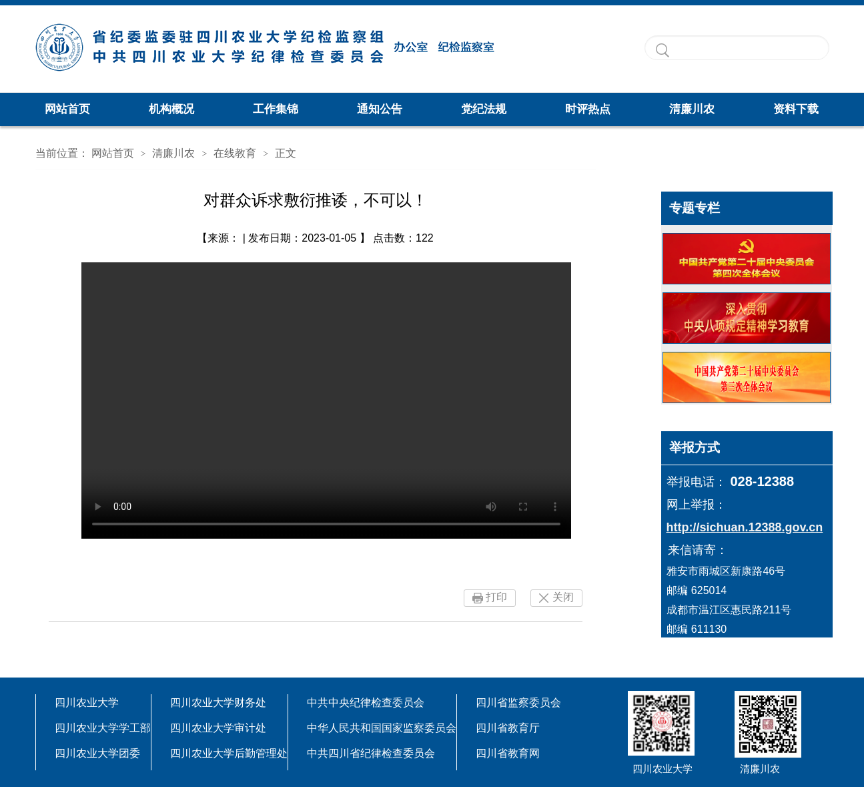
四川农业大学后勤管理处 (229, 753)
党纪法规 (483, 109)
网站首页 (67, 109)
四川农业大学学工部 (103, 728)
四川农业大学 (87, 702)
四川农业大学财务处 (218, 702)
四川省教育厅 (508, 728)
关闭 (563, 597)
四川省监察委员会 (518, 702)
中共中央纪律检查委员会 (365, 702)
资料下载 (796, 109)
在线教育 (234, 153)
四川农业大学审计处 (218, 728)
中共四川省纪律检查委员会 (371, 753)
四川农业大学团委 (97, 753)
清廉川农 (692, 109)
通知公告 (379, 109)
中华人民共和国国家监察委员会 (381, 728)
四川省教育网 (508, 753)
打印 (496, 597)
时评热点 (587, 109)
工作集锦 (275, 109)
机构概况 (171, 109)
